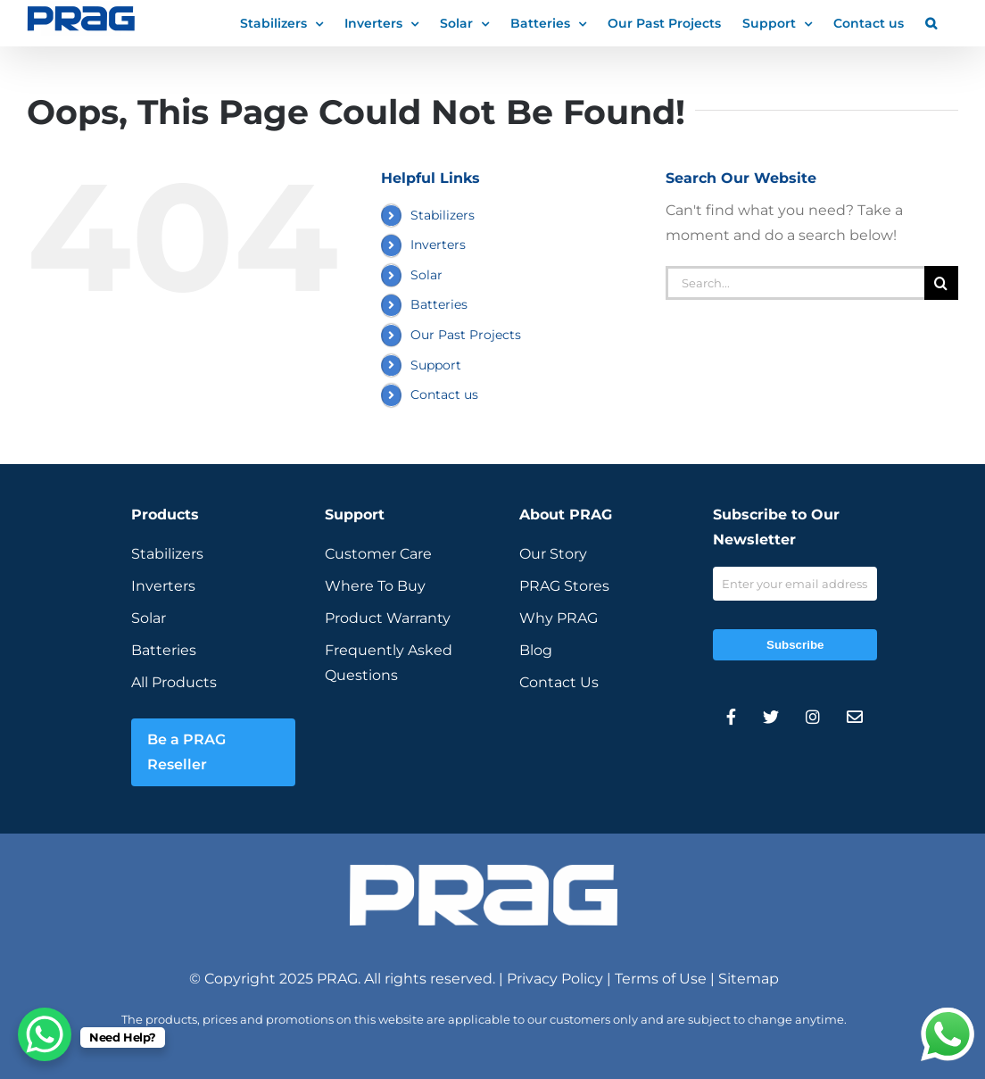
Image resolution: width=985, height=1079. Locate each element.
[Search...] (795, 283)
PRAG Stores (564, 585)
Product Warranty (388, 618)
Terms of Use (661, 978)
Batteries (439, 304)
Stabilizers (442, 215)
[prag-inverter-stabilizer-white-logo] (483, 871)
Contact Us (559, 682)
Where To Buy (375, 585)
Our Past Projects (465, 335)
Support (435, 365)
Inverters (438, 245)
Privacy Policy (555, 978)
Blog (535, 650)
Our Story (553, 553)
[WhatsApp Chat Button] (44, 1034)
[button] (931, 22)
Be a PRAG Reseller (186, 752)
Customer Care (378, 553)
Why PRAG (558, 618)
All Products (174, 682)
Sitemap (748, 978)
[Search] (941, 283)
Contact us (444, 394)
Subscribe (795, 645)
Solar (426, 275)
